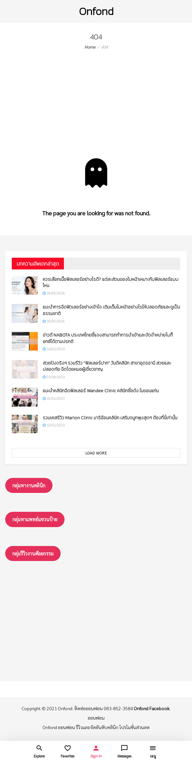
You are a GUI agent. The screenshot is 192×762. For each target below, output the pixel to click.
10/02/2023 (54, 398)
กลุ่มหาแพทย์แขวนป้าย (34, 519)
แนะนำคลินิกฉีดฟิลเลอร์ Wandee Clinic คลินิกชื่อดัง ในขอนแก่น (101, 390)
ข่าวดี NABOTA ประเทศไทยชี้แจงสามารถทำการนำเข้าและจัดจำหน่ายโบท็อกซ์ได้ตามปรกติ (108, 338)
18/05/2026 (54, 293)
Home (90, 47)
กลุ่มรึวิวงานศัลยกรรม (32, 553)
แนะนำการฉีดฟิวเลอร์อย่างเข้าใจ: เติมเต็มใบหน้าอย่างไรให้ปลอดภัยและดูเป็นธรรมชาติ (111, 310)
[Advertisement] (96, 109)
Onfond (96, 11)
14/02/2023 (54, 348)
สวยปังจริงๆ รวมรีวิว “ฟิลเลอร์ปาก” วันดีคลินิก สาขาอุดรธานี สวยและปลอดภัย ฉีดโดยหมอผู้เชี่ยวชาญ (107, 366)
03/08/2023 (54, 376)
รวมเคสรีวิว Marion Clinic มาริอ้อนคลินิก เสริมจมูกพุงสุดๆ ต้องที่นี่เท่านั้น (110, 417)
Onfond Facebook (152, 708)
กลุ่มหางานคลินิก (28, 485)
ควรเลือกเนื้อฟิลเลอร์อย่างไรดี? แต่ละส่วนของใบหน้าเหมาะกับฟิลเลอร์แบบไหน (110, 282)
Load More (96, 453)
